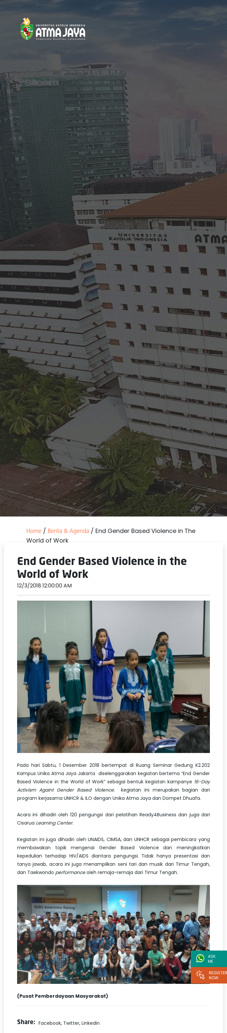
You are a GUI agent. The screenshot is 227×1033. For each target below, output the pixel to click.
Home (33, 531)
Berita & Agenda (68, 531)
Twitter (71, 1023)
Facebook (49, 1023)
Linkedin (91, 1023)
